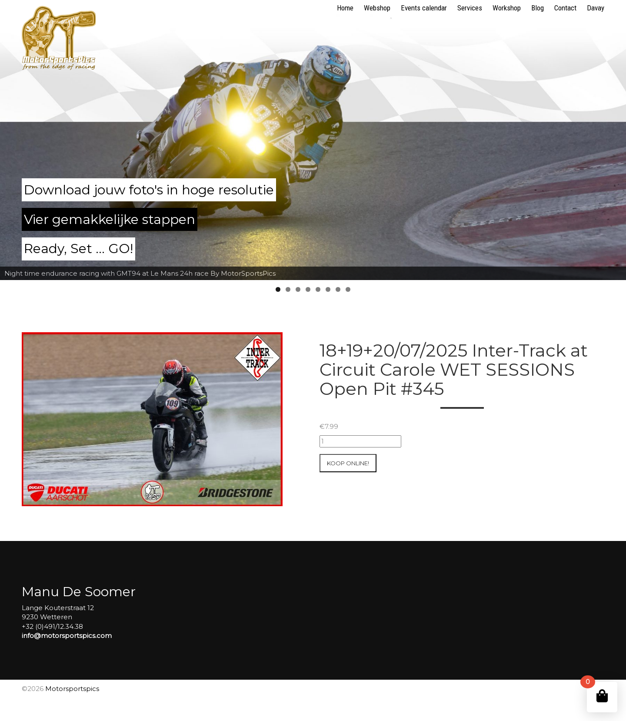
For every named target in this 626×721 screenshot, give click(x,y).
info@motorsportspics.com (67, 635)
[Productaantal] (360, 441)
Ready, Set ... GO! (78, 248)
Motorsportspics (72, 688)
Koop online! (348, 463)
